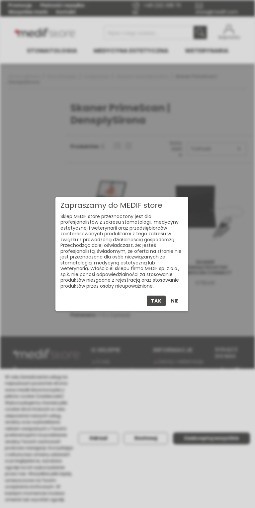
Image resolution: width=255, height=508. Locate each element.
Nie (175, 301)
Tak (156, 301)
